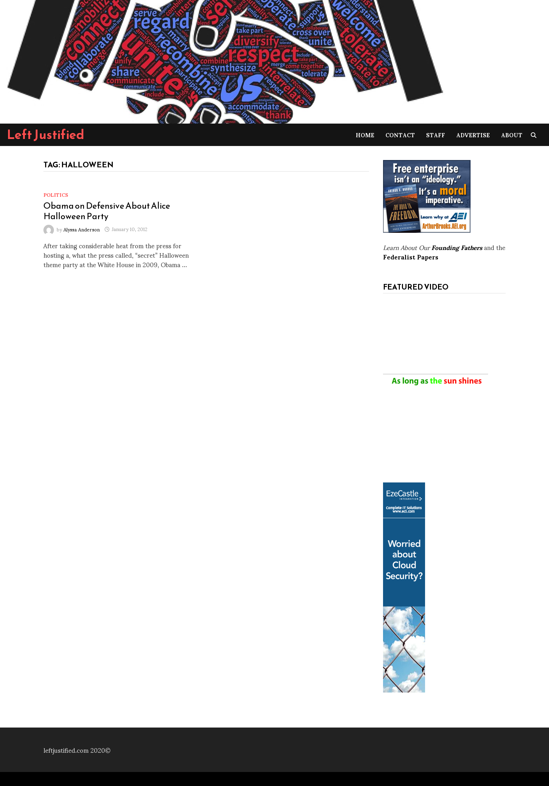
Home (365, 134)
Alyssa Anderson (81, 229)
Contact (400, 134)
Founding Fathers (456, 247)
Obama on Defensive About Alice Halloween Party (106, 211)
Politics (55, 194)
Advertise (473, 134)
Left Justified (45, 134)
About (511, 134)
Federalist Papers (410, 256)
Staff (435, 134)
